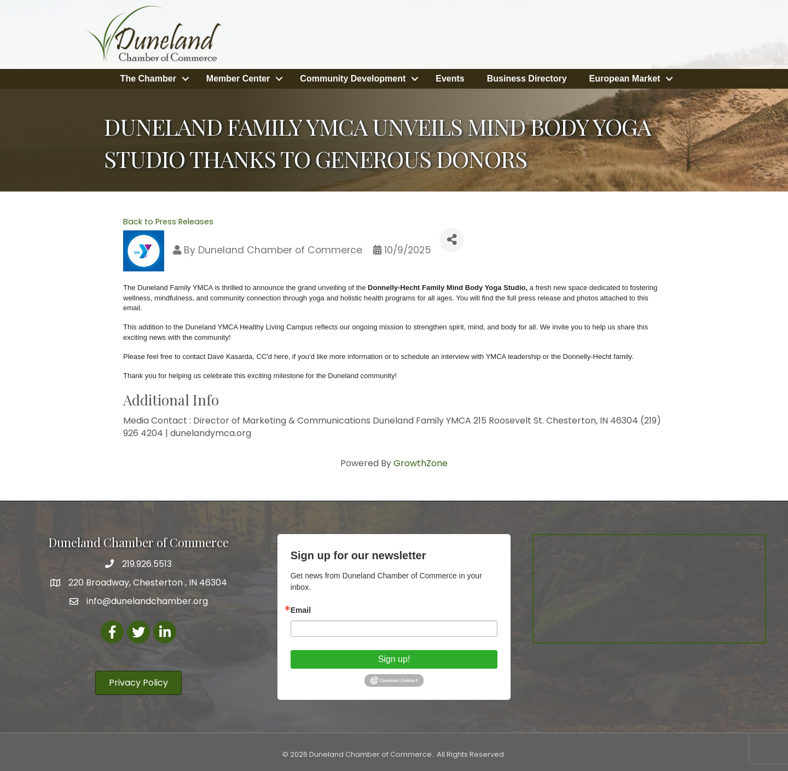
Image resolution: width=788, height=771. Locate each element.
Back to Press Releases (168, 221)
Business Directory (527, 78)
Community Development (352, 78)
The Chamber (148, 78)
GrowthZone (420, 463)
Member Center (238, 78)
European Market (624, 78)
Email (301, 610)
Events (450, 78)
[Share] (451, 240)
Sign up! (394, 659)
